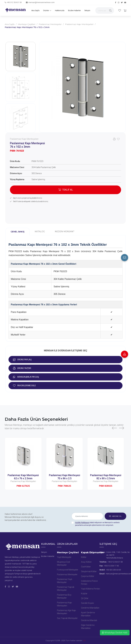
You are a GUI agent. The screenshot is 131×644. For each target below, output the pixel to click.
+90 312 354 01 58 (14, 2)
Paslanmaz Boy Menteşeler (64, 596)
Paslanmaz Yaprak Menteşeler (65, 588)
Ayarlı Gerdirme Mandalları (88, 614)
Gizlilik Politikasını (82, 523)
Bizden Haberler (74, 11)
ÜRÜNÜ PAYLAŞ (22, 359)
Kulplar (84, 593)
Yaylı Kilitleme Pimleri (90, 589)
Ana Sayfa (35, 11)
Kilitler (83, 557)
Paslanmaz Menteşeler (50, 24)
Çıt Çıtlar (84, 598)
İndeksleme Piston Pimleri (89, 582)
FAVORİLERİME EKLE (24, 385)
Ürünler (47, 11)
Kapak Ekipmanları (92, 552)
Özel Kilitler (86, 567)
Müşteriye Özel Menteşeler (63, 563)
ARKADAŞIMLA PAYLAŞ (26, 377)
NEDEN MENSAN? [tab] (64, 231)
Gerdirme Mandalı (89, 620)
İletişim (87, 11)
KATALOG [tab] (40, 231)
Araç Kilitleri (86, 562)
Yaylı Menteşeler (64, 557)
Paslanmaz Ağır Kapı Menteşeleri (66, 612)
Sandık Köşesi (87, 603)
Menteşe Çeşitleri (26, 24)
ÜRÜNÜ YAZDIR (22, 368)
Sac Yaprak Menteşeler (67, 618)
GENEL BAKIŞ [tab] (17, 231)
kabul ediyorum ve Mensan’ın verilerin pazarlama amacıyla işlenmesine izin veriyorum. (97, 524)
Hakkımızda (59, 11)
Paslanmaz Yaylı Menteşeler (64, 580)
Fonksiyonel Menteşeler (67, 570)
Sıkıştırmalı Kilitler (89, 571)
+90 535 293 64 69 (113, 570)
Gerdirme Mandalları (90, 608)
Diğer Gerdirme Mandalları (87, 626)
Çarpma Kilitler (87, 576)
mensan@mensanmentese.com (41, 2)
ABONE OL (115, 516)
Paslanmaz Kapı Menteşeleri (79, 24)
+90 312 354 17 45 (111, 566)
